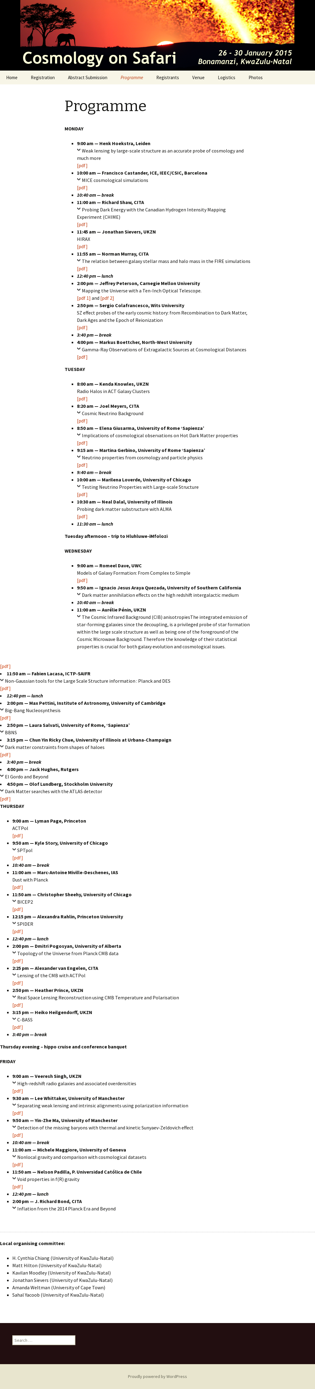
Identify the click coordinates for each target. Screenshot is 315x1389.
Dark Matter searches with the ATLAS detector (53, 791)
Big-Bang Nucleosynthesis (33, 710)
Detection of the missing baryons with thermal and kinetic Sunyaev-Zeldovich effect (105, 1128)
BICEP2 (25, 902)
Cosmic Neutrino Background (112, 413)
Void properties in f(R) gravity (48, 1179)
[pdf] (82, 165)
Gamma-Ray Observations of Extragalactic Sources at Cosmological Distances (164, 349)
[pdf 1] (84, 298)
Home (12, 77)
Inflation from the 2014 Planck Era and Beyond (66, 1209)
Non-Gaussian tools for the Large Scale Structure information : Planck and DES (87, 681)
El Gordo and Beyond (26, 777)
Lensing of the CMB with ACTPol (51, 975)
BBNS (11, 732)
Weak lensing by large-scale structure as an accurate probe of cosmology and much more (160, 154)
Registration (43, 77)
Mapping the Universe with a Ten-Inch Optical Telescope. (141, 290)
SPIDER (25, 924)
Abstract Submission (87, 77)
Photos (256, 77)
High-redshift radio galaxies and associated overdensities (76, 1083)
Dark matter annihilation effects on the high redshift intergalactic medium (160, 595)
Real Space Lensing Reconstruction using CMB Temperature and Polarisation (98, 997)
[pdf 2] (107, 298)
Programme (132, 77)
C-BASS (25, 1020)
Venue (198, 77)
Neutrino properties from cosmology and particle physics (142, 457)
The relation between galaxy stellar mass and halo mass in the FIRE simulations (166, 261)
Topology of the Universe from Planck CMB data (67, 953)
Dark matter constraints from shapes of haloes (55, 747)
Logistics (226, 77)
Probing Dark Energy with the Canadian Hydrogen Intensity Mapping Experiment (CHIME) (151, 213)
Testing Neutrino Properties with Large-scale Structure (140, 487)
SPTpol (25, 850)
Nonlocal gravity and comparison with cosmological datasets (81, 1157)
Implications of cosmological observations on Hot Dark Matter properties (160, 435)
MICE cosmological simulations (115, 180)
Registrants (167, 77)
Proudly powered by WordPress (157, 1376)
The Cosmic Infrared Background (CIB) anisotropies (136, 617)
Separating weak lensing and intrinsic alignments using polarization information (102, 1105)
